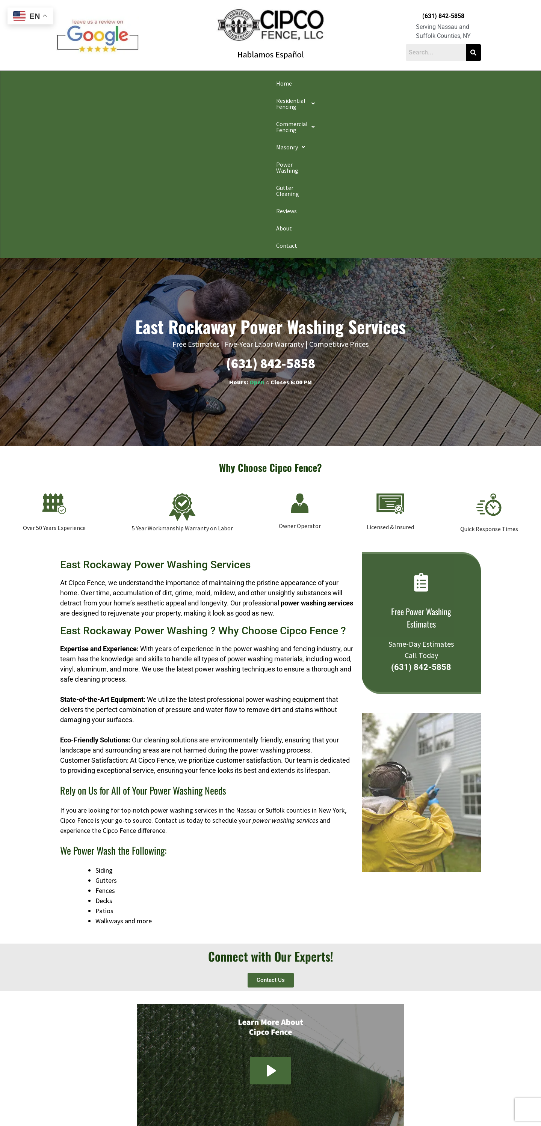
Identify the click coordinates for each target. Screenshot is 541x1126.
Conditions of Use (257, 1108)
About (426, 83)
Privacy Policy (158, 1108)
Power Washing (302, 83)
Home (83, 83)
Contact (455, 83)
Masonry (256, 83)
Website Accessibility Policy (369, 1108)
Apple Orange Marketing (438, 1117)
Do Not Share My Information (206, 1108)
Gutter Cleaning (354, 83)
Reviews (396, 83)
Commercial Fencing (201, 83)
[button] (130, 83)
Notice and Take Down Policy (308, 1108)
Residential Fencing (131, 83)
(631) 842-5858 (443, 16)
